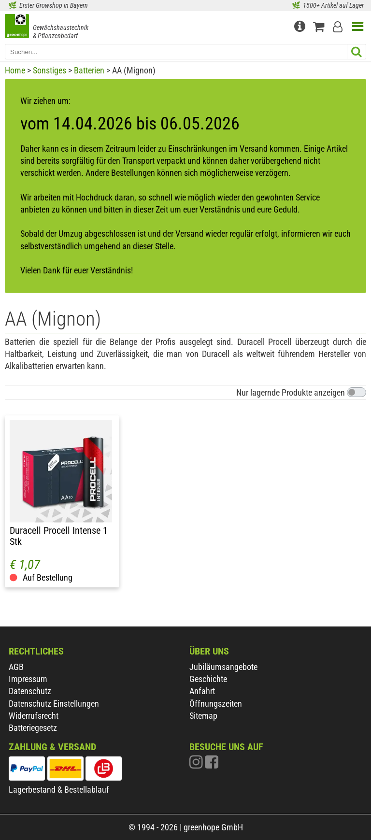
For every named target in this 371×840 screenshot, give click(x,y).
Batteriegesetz (33, 728)
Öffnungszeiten (215, 703)
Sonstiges (49, 70)
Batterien (89, 70)
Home (15, 70)
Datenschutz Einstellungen (54, 703)
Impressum (28, 679)
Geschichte (208, 679)
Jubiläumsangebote (223, 667)
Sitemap (203, 716)
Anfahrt (202, 691)
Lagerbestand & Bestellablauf (59, 789)
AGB (16, 667)
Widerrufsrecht (33, 716)
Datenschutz (30, 691)
